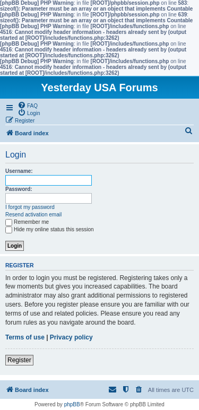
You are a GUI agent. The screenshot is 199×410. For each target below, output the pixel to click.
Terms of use (25, 337)
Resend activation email (33, 214)
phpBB (72, 404)
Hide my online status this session (49, 229)
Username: (19, 171)
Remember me (27, 222)
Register (19, 360)
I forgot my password (30, 207)
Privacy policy (71, 337)
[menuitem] (28, 105)
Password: (18, 189)
